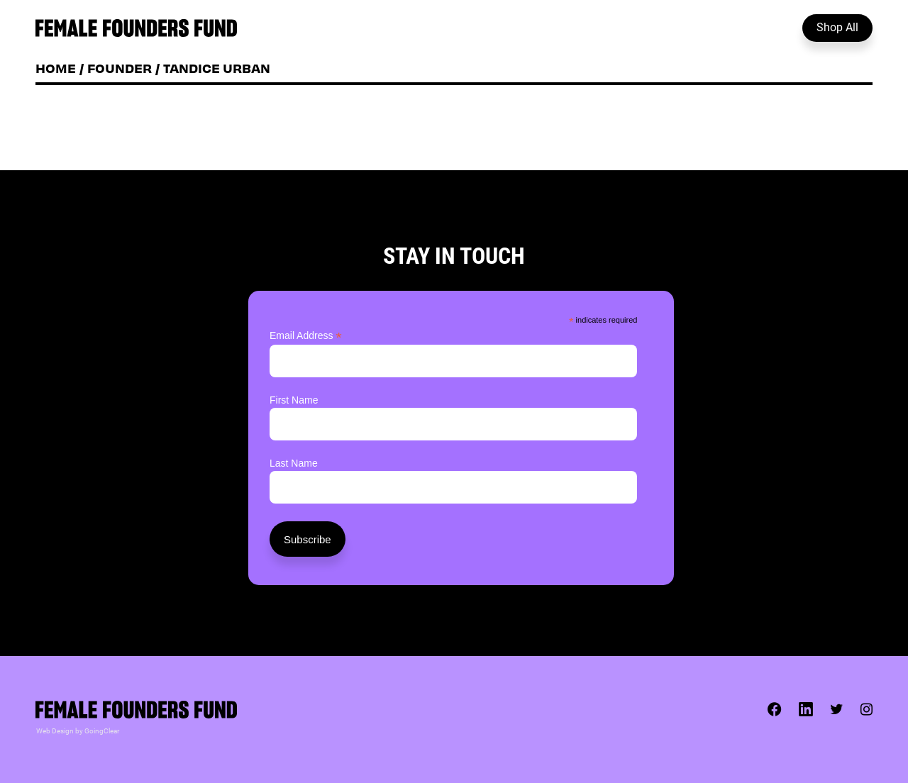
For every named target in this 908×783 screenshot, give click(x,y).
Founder (119, 67)
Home (55, 67)
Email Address (306, 336)
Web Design (55, 730)
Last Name (294, 463)
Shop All (837, 26)
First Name (294, 400)
